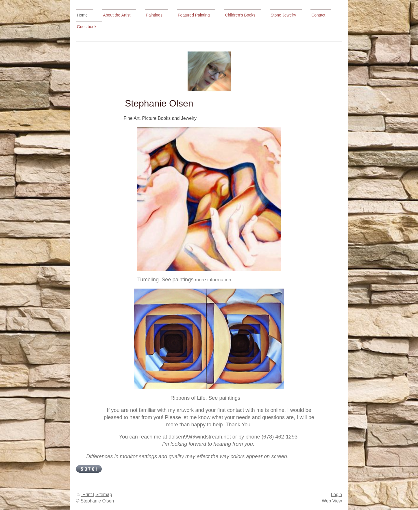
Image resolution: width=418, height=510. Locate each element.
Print (84, 494)
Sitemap (103, 494)
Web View (332, 500)
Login (336, 494)
